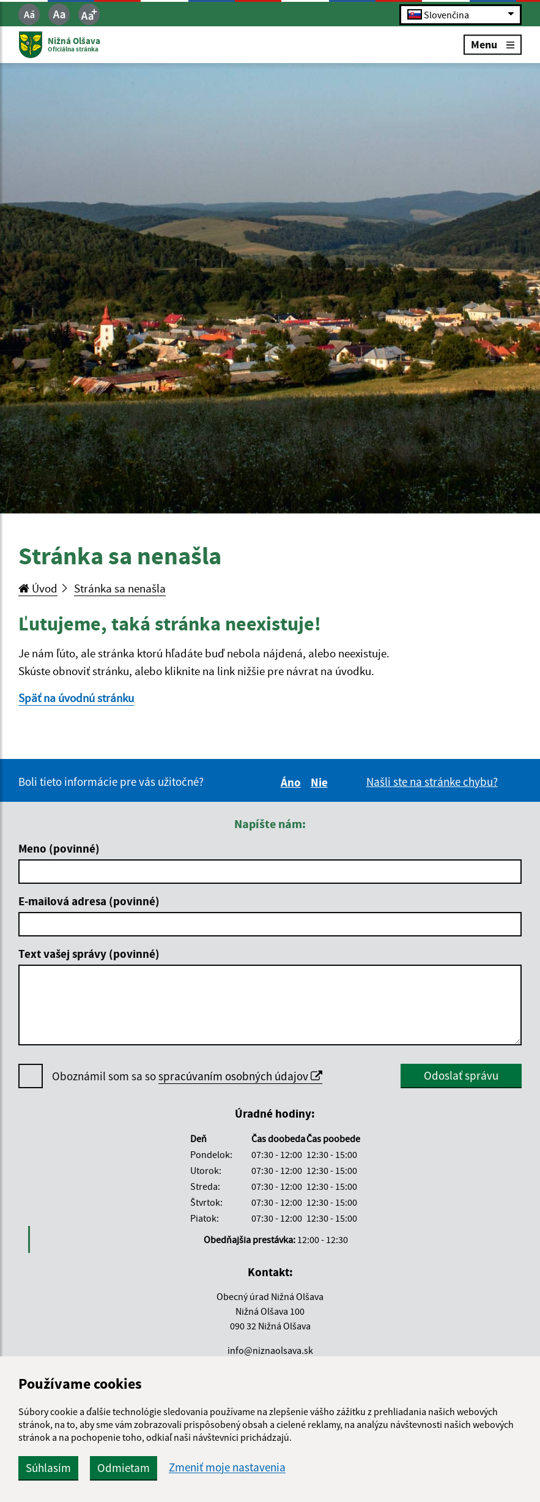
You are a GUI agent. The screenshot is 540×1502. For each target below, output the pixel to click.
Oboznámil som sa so (187, 1076)
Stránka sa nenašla (120, 588)
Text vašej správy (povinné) (89, 953)
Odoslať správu (461, 1075)
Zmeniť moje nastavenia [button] (227, 1467)
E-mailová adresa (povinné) (89, 901)
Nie (321, 782)
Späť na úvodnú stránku (76, 697)
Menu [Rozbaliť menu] (492, 44)
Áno (293, 782)
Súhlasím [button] (48, 1467)
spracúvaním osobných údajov (240, 1076)
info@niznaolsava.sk (270, 1350)
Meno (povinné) (59, 848)
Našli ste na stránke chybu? (432, 781)
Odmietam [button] (123, 1467)
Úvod (37, 588)
